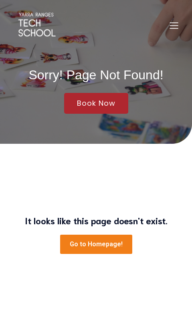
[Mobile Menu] (174, 25)
